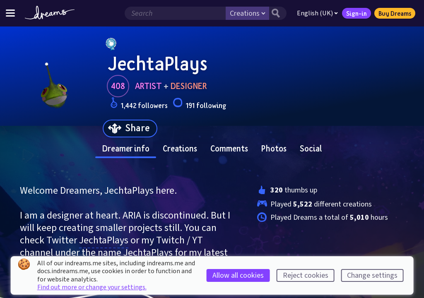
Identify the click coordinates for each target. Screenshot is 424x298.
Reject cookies (305, 275)
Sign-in (356, 13)
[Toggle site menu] (10, 13)
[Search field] (175, 13)
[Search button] (278, 13)
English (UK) (317, 13)
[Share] (130, 128)
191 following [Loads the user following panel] (199, 104)
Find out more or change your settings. (92, 287)
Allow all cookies (238, 275)
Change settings (372, 275)
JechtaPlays (103, 240)
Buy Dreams (394, 13)
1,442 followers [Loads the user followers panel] (139, 104)
